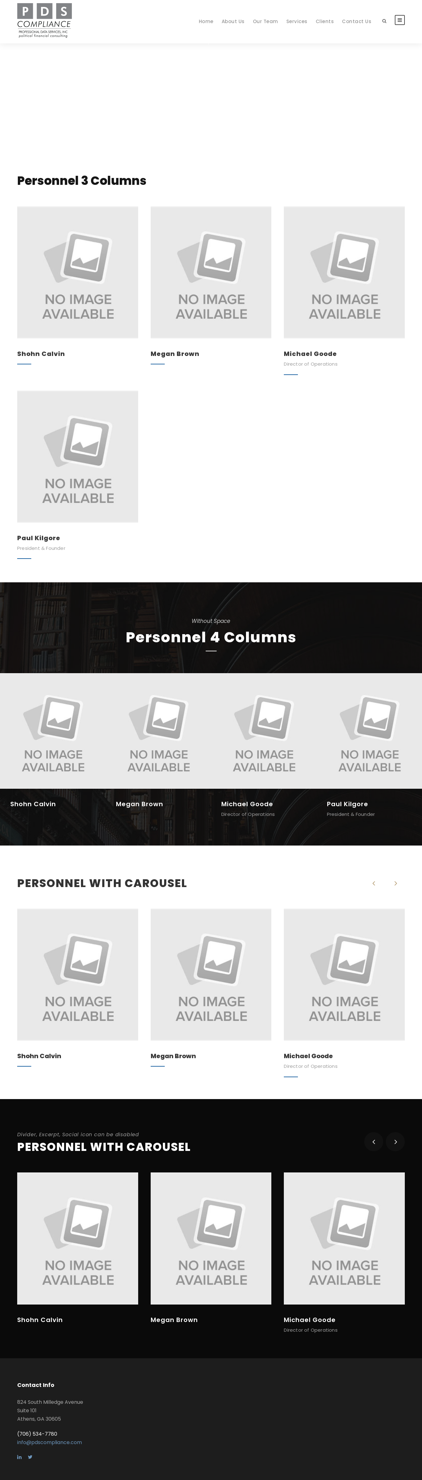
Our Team (265, 21)
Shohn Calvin (41, 353)
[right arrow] (395, 883)
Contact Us (356, 21)
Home (206, 21)
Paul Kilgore (38, 538)
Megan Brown (175, 353)
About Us (233, 21)
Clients (325, 21)
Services (297, 21)
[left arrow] (373, 883)
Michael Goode (310, 353)
